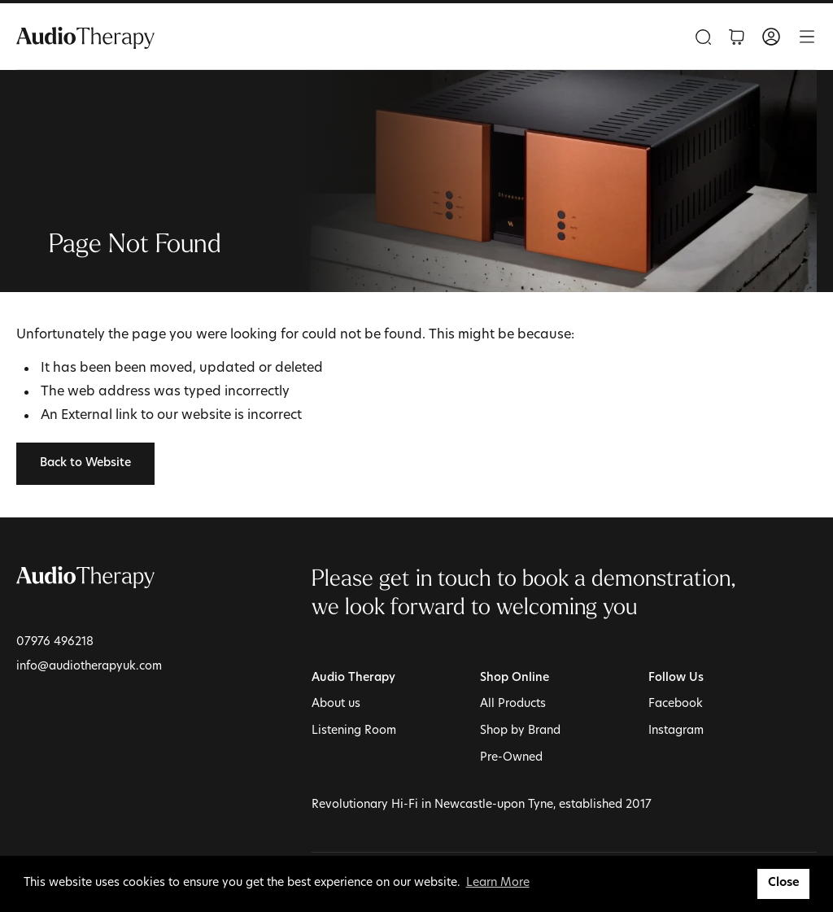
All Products (513, 704)
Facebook (675, 704)
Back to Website (85, 463)
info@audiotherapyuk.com (89, 667)
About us (336, 704)
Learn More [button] (498, 883)
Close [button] (784, 883)
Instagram (676, 731)
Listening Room (354, 731)
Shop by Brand (520, 731)
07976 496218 (55, 642)
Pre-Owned (511, 758)
